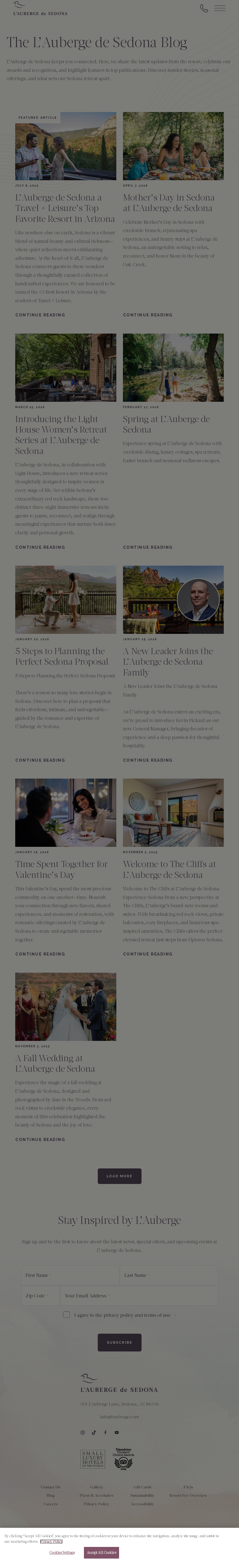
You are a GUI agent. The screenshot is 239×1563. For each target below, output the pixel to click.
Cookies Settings (61, 1555)
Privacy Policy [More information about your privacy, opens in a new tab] (51, 1544)
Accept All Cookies (101, 1555)
